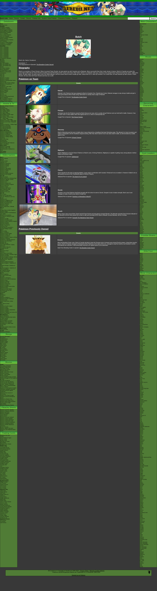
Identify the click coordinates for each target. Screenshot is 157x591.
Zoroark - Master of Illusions (7, 384)
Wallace (142, 196)
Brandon (142, 245)
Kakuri (141, 386)
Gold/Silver (3, 295)
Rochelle (142, 484)
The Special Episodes (5, 126)
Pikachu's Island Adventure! (7, 419)
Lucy (141, 241)
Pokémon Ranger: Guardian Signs (8, 254)
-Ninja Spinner (3, 492)
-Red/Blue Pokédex (5, 27)
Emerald (2, 276)
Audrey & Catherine (144, 293)
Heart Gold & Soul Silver (6, 253)
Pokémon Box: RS (4, 282)
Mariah (141, 430)
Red (141, 480)
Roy (141, 51)
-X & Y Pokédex (4, 33)
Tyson (141, 98)
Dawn (141, 32)
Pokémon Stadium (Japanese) (7, 309)
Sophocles (142, 53)
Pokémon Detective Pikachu (7, 405)
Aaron (141, 262)
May (141, 48)
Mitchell (142, 448)
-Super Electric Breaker (6, 506)
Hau (141, 74)
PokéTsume (3, 152)
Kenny (141, 77)
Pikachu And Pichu (4, 412)
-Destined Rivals (4, 453)
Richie (141, 87)
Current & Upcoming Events (7, 96)
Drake (141, 174)
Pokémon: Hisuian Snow (6, 135)
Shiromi (142, 510)
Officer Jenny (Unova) (145, 127)
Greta (141, 239)
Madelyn (142, 425)
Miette (141, 81)
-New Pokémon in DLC (5, 100)
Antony (141, 288)
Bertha (141, 264)
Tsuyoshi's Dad (143, 539)
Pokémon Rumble (4, 255)
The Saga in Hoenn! (5, 113)
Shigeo (141, 505)
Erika (141, 164)
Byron (141, 204)
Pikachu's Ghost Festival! (6, 418)
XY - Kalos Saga (4, 118)
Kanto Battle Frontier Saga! (6, 114)
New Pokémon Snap (5, 189)
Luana (141, 172)
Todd (141, 151)
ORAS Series (3, 358)
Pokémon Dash (4, 280)
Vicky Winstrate (143, 542)
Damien (142, 319)
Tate (141, 192)
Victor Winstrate (143, 543)
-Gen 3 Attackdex (4, 49)
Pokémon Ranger (4, 285)
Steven (141, 258)
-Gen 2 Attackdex (4, 48)
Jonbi (141, 377)
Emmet (141, 247)
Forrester (142, 335)
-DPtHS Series (3, 476)
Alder (141, 267)
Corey (141, 318)
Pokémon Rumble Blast (6, 241)
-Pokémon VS (3, 517)
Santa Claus (143, 497)
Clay (141, 215)
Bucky (141, 304)
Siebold (141, 268)
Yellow (1, 304)
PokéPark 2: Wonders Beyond (7, 239)
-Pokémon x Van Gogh (5, 86)
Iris (140, 37)
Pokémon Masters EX (5, 169)
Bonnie (141, 26)
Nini (141, 85)
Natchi (141, 458)
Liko (141, 25)
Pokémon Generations (5, 131)
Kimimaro (142, 402)
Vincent (141, 545)
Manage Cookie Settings (97, 570)
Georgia (142, 69)
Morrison (142, 82)
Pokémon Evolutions (5, 134)
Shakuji (141, 502)
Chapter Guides (4, 341)
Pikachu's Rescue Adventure (7, 411)
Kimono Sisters (143, 400)
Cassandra (142, 311)
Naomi (141, 456)
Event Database (4, 97)
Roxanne (142, 185)
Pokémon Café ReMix (5, 168)
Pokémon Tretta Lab (5, 234)
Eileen (141, 325)
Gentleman (142, 343)
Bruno (141, 253)
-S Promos (2, 521)
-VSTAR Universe (4, 516)
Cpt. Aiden (142, 279)
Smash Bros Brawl (4, 271)
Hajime (141, 350)
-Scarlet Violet (3, 469)
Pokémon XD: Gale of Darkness (8, 279)
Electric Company (144, 327)
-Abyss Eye (3, 490)
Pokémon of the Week (5, 71)
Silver (141, 513)
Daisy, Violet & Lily (144, 160)
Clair (141, 184)
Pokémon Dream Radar (6, 233)
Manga (9, 334)
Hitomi (141, 359)
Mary (141, 435)
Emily (141, 328)
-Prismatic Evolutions (5, 456)
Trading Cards (8, 433)
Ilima (141, 76)
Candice (142, 206)
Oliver (141, 468)
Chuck (141, 180)
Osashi (141, 470)
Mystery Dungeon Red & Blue (7, 286)
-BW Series (3, 474)
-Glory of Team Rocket (5, 501)
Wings (141, 555)
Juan (141, 195)
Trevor (141, 96)
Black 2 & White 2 (4, 232)
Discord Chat (3, 95)
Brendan (142, 301)
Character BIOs (4, 339)
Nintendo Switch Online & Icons (8, 327)
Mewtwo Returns (4, 370)
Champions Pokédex (64, 18)
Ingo (141, 248)
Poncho (142, 477)
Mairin (141, 137)
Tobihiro (142, 529)
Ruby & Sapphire (4, 274)
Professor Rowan (144, 144)
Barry (141, 60)
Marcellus (142, 429)
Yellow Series (3, 345)
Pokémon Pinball (4, 308)
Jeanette (142, 370)
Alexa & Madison (144, 284)
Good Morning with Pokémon (7, 142)
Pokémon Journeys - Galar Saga (8, 120)
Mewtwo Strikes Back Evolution (7, 401)
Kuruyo (141, 409)
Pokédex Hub (36, 18)
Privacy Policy (84, 570)
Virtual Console (4, 319)
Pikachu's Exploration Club (6, 420)
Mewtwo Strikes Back (5, 367)
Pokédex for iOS (4, 248)
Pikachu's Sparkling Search (6, 423)
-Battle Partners (4, 504)
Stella (141, 516)
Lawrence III (143, 415)
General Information (5, 336)
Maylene (142, 201)
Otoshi (141, 472)
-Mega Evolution (4, 450)
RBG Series (3, 344)
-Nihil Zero (2, 493)
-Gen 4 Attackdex (4, 51)
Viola (141, 224)
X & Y (1, 209)
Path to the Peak (4, 139)
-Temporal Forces (4, 462)
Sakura (141, 494)
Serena (141, 52)
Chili (141, 209)
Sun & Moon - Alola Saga (6, 119)
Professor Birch (143, 112)
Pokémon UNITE (4, 170)
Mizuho (141, 450)
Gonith (141, 346)
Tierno (141, 93)
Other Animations (4, 144)
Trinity (141, 534)
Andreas (142, 286)
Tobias (141, 95)
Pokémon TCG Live (5, 191)
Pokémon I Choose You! (6, 399)
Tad (141, 523)
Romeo (141, 485)
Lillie (141, 44)
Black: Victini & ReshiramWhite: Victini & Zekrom (8, 386)
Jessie (141, 39)
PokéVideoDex (3, 141)
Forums (16, 18)
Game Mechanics (4, 69)
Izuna (141, 367)
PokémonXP (3, 81)
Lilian (141, 416)
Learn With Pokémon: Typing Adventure (7, 245)
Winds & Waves (4, 158)
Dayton (141, 320)
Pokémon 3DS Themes (6, 322)
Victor (141, 540)
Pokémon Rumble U (5, 236)
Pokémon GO (3, 167)
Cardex (2, 66)
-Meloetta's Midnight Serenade (7, 389)
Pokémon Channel (4, 281)
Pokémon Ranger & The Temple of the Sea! (8, 378)
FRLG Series (3, 348)
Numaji (141, 463)
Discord (28, 18)
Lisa (141, 419)
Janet (141, 368)
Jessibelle (142, 373)
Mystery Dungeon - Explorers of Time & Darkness (8, 268)
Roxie (141, 222)
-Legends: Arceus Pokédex (6, 39)
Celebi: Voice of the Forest (6, 372)
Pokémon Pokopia (4, 164)
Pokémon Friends (4, 166)
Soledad (142, 91)
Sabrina (142, 163)
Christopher (142, 317)
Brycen (141, 218)
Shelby (141, 504)
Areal (141, 290)
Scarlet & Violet (4, 161)
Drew (141, 66)
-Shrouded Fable (4, 460)
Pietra (141, 474)
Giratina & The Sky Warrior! (7, 381)
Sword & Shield (4, 177)
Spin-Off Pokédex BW (5, 65)
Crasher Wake (143, 202)
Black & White (3, 231)
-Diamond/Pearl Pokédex (6, 31)
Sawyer (141, 88)
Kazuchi (142, 392)
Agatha (141, 197)
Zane (141, 565)
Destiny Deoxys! (4, 375)
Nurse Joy (142, 130)
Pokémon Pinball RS (5, 284)
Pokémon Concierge (5, 146)
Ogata (141, 469)
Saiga (141, 491)
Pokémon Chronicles (5, 125)
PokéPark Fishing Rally (6, 290)
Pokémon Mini (3, 300)
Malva (141, 269)
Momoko (142, 453)
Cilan (141, 28)
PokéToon (2, 138)
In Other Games (4, 318)
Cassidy (142, 117)
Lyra (141, 136)
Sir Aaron (142, 275)
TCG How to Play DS (5, 247)
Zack (141, 564)
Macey (141, 422)
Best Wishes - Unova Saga (6, 117)
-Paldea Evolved (4, 468)
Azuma (141, 295)
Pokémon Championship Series (8, 80)
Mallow (141, 46)
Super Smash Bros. (5, 313)
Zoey (141, 101)
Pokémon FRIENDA (5, 331)
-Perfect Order (3, 446)
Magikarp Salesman (145, 426)
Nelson (141, 462)
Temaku (142, 527)
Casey (141, 116)
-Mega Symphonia (4, 498)
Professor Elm (143, 121)
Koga (141, 165)
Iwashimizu (142, 365)
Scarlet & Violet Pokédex (49, 18)
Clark (141, 361)
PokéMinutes (3, 140)
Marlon (141, 223)
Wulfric (141, 233)
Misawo (142, 447)
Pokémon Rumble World (6, 220)
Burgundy (142, 63)
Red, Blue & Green (4, 303)
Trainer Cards (3, 439)
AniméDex (2, 107)
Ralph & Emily (143, 479)
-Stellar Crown (3, 458)
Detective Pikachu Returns (6, 173)
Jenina (141, 371)
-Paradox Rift (3, 464)
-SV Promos (3, 483)
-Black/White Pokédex (5, 32)
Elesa (141, 214)
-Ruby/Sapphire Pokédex (6, 30)
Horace (141, 75)
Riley (141, 143)
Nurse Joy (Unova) (144, 131)
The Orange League (5, 110)
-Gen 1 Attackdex (4, 47)
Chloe (141, 30)
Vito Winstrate (143, 547)
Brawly (141, 186)
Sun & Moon (3, 194)
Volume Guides (4, 342)
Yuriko (141, 561)
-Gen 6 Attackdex (4, 53)
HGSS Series (3, 353)
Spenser (142, 242)
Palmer (141, 246)
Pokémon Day (3, 87)
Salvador (142, 495)
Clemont (142, 31)
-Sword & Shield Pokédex (6, 37)
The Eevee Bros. (144, 324)
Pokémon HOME (4, 180)
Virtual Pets (3, 324)
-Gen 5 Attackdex (4, 52)
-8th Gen (2, 75)
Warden (142, 553)
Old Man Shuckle (144, 465)
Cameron (142, 64)
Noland (141, 237)
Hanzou (142, 352)
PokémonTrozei (4, 287)
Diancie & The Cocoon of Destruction (6, 393)
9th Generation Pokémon (6, 98)
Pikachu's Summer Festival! (7, 417)
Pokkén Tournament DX (6, 202)
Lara (141, 414)
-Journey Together (4, 455)
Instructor (142, 362)
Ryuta (141, 489)
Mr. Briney (142, 302)
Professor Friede (144, 35)
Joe (141, 376)
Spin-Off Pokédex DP (5, 64)
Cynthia (142, 265)
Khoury (141, 133)
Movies (8, 362)
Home (11, 18)
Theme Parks (3, 92)
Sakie (141, 493)
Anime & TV (8, 104)
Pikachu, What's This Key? (6, 428)
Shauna (142, 90)
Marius (141, 434)
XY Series (2, 357)
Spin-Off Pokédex (4, 63)
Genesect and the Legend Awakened (6, 391)
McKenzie (142, 440)
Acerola (142, 59)
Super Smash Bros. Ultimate (7, 206)
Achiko (141, 276)
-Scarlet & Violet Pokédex (6, 42)
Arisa (141, 291)
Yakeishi (142, 556)
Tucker (141, 240)
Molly (141, 451)
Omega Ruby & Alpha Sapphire (7, 210)
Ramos (141, 228)
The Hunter (142, 360)
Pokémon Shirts (4, 91)
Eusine (141, 331)
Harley (141, 71)
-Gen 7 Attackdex (4, 54)
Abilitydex (2, 62)
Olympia (142, 231)
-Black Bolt (2, 451)
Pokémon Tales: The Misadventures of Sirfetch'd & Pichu (7, 149)
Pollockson (142, 475)
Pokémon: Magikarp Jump (6, 200)
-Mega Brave (3, 496)
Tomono (142, 531)
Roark (141, 198)
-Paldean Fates (4, 463)
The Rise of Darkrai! (5, 380)
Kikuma (141, 399)
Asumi (141, 292)
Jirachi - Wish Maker (5, 374)
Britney (141, 303)
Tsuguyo (142, 538)
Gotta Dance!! (3, 416)
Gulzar (141, 349)
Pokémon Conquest (5, 238)
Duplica (141, 323)
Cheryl (141, 119)
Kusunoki (142, 410)
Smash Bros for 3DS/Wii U (6, 227)
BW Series (2, 355)
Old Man (142, 467)
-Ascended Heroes (4, 447)
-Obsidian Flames (4, 467)
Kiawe (141, 41)
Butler (141, 306)
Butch (141, 114)
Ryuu (141, 490)
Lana (141, 43)
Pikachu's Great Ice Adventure (7, 422)
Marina (141, 431)
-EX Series (2, 477)
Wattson (142, 187)
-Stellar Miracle (3, 509)
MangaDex (3, 337)
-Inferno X (2, 495)
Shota (141, 511)
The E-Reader (3, 291)
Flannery (142, 188)
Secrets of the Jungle (5, 402)
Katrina (141, 389)
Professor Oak (143, 141)
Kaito (141, 384)
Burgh (141, 213)
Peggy (141, 473)
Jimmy (141, 375)
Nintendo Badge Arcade (6, 228)
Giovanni (142, 168)
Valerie (141, 230)
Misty (141, 49)
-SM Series (3, 472)
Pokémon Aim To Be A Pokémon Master (8, 122)
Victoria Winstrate (144, 544)
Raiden (141, 478)
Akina (141, 281)
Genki (141, 341)
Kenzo (141, 395)
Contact (22, 18)
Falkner (141, 175)
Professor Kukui (144, 42)
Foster (141, 336)
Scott (141, 148)
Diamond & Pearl (4, 250)
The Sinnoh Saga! (4, 115)
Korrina (141, 227)
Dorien (141, 322)
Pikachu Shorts (9, 407)
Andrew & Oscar (144, 287)
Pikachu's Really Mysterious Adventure (7, 425)
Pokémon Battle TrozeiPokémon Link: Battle (8, 213)
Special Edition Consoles (6, 320)
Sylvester (142, 522)
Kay (141, 391)
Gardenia (142, 199)
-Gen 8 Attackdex (4, 55)
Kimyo (141, 403)
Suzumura (142, 521)
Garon (141, 340)
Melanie (142, 441)
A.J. (141, 280)
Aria (141, 111)
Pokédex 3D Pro (4, 243)
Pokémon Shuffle (4, 218)
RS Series (2, 347)
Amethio (142, 110)
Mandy (141, 427)
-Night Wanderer (4, 510)
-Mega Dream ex (4, 494)
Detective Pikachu (4, 204)
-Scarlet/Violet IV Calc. (5, 70)
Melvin (141, 442)
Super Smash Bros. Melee (6, 301)
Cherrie (141, 314)
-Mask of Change (4, 511)
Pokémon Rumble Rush (6, 201)
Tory (141, 533)
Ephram (142, 329)
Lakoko (141, 413)
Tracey (141, 54)
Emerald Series (4, 350)
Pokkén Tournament (5, 225)
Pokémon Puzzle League (6, 306)
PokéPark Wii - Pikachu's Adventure (6, 260)
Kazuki (141, 393)
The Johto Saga (4, 112)
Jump (141, 381)
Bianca (141, 61)
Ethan (141, 330)
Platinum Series (4, 352)
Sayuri (141, 501)
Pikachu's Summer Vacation (7, 409)
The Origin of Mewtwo (5, 365)
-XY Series (2, 473)
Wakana (142, 552)
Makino (141, 436)
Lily (140, 418)
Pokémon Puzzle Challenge (7, 298)
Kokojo (141, 408)
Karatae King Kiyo (144, 388)
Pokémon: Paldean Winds (6, 136)
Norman (142, 190)
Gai (140, 338)
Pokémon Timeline (4, 78)
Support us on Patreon (78, 575)
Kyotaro (142, 411)
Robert (141, 483)
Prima (141, 256)
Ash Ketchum (143, 23)
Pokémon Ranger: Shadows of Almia (7, 266)
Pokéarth (74, 18)
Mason (141, 437)
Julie (141, 379)
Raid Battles (3, 442)
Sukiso (141, 517)
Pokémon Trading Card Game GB (8, 312)
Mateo (141, 438)
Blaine (141, 166)
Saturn (141, 146)
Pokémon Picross (4, 222)
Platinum (2, 252)
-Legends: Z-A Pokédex (6, 43)
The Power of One (4, 368)
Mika (141, 445)
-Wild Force (3, 514)
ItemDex (2, 59)
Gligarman (142, 345)
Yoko (141, 558)
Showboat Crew (144, 512)
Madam (141, 424)
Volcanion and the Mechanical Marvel (7, 397)
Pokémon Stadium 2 (5, 297)
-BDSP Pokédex (4, 38)
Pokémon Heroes (4, 373)
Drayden (142, 219)
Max (141, 47)
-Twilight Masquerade (5, 461)
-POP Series (3, 488)
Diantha (142, 270)
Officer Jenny (143, 126)
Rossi (141, 486)
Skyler (141, 515)
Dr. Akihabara (143, 282)
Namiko (142, 459)
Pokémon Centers (4, 79)
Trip (141, 97)
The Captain (143, 307)
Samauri (142, 496)
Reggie (141, 142)
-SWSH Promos (4, 484)
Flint (141, 122)
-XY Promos (3, 487)
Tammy (141, 526)
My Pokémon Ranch (5, 270)
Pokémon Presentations (6, 89)
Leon (141, 79)
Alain (141, 108)
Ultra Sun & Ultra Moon (6, 195)
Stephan (142, 92)
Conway (142, 65)
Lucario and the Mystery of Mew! (8, 376)
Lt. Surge (142, 161)
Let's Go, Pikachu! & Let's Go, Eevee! (7, 197)
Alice (141, 285)
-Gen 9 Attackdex (4, 57)
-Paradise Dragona (4, 508)
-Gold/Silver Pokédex (5, 28)
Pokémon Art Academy (5, 215)
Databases (9, 21)
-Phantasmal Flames (5, 449)
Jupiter (141, 132)
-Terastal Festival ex (5, 505)
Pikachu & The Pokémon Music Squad (7, 430)
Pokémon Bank (4, 211)
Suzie (141, 520)
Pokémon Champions (5, 163)
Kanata (141, 387)
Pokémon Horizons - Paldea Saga (8, 124)
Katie (141, 383)
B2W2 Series (3, 356)
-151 (1, 466)
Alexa (141, 109)
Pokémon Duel (3, 226)
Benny (141, 298)
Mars (141, 138)
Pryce (141, 182)
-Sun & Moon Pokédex (5, 35)
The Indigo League (4, 109)
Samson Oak (143, 147)
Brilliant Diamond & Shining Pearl (8, 178)
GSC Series (3, 346)
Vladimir (142, 549)
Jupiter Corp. (143, 382)
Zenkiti (141, 566)
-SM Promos (3, 485)
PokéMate (2, 292)
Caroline (142, 115)
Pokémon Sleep (4, 172)
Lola (141, 135)
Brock (141, 27)
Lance (141, 254)
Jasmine (142, 181)
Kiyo (141, 405)
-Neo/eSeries (3, 478)
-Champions (3, 73)
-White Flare (3, 452)
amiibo (1, 325)
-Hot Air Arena (3, 503)
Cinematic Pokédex (5, 68)
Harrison (142, 72)
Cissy (141, 169)
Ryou (141, 488)
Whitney (142, 177)
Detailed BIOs (3, 340)
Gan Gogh (142, 339)
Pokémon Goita (4, 329)
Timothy (142, 528)
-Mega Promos (3, 482)
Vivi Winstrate (143, 548)
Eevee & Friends (4, 427)
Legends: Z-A (3, 162)
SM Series (2, 360)
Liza (141, 193)
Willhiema (142, 554)
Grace (141, 347)
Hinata (141, 356)
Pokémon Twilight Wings (6, 133)
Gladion (142, 70)
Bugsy (141, 176)
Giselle (141, 344)
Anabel (141, 243)
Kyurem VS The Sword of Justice (8, 388)
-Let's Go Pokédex (4, 36)
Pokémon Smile (4, 186)
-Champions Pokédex (5, 44)
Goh (141, 36)
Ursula (141, 99)
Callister (142, 308)
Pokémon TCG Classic (5, 444)
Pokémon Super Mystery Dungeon (8, 221)
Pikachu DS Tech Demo (6, 288)
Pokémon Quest (4, 205)
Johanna (142, 128)
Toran (141, 532)
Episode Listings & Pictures (6, 106)
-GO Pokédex (3, 41)
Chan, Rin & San (144, 312)
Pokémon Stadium (4, 311)
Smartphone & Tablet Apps (6, 323)
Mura (141, 454)
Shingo (141, 506)
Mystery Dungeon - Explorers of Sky (8, 263)
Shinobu (142, 507)
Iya (140, 366)
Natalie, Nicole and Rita (145, 457)
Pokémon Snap (4, 307)
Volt (141, 550)
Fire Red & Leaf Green (5, 275)
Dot (140, 33)
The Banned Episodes (5, 128)
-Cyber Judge (3, 515)
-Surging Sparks (4, 457)
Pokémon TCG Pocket (5, 174)
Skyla (141, 217)
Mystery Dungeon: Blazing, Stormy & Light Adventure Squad (8, 257)
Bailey (141, 297)
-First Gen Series (4, 479)
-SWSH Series (3, 471)
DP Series (2, 351)
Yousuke (142, 559)
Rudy (141, 171)
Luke (141, 80)
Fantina (141, 203)
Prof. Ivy (142, 363)
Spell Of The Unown (5, 369)
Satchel (141, 499)
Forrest (141, 124)
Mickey (141, 443)
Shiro (141, 509)
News (1, 23)
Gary (141, 67)
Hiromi (141, 357)
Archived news (3, 25)
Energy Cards (3, 440)
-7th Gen (2, 76)
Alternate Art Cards (4, 441)
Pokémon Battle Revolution (6, 261)
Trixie (141, 536)
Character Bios (3, 108)
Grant (141, 225)
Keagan (142, 394)
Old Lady (142, 464)
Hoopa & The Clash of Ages (7, 395)
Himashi (142, 355)
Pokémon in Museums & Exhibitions (6, 84)
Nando (141, 83)
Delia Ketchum (143, 120)
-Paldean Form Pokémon (6, 101)
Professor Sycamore (145, 149)
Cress (141, 211)
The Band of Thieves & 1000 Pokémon (7, 217)
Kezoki (141, 397)
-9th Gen (2, 74)
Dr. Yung (142, 560)
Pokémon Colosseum (5, 277)
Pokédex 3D (3, 242)
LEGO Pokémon (4, 90)
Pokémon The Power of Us (6, 400)
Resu (141, 481)
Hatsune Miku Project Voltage (7, 82)
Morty (141, 179)
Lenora (141, 212)
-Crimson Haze (3, 512)
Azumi (141, 296)
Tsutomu (142, 537)
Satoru (141, 500)
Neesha (142, 461)
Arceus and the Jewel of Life (7, 383)
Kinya (141, 404)
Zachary (142, 563)
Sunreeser (142, 518)
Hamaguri (142, 351)
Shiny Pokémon (4, 129)
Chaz (141, 313)
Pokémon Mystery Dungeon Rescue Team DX (7, 185)
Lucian (141, 260)
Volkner (141, 207)
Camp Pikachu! (4, 414)
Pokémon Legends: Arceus (6, 179)
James (141, 38)
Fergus (141, 333)
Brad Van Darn (143, 300)
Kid (140, 398)
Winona (142, 191)
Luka (141, 421)
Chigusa (142, 316)
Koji (141, 406)
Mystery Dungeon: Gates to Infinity (8, 237)
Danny (141, 170)
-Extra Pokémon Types (5, 437)
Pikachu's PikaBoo (4, 413)
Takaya (141, 524)
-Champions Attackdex (5, 58)
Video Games (8, 155)
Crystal (2, 296)
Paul (141, 86)
